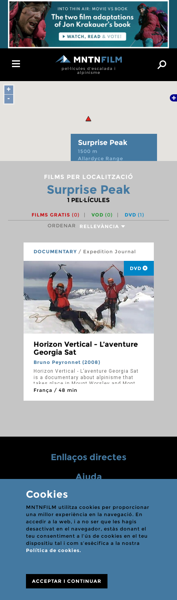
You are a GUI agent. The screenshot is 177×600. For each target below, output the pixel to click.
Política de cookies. (53, 550)
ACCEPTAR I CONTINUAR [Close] (66, 581)
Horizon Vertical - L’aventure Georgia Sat (86, 348)
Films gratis (56, 215)
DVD (134, 215)
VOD (102, 215)
